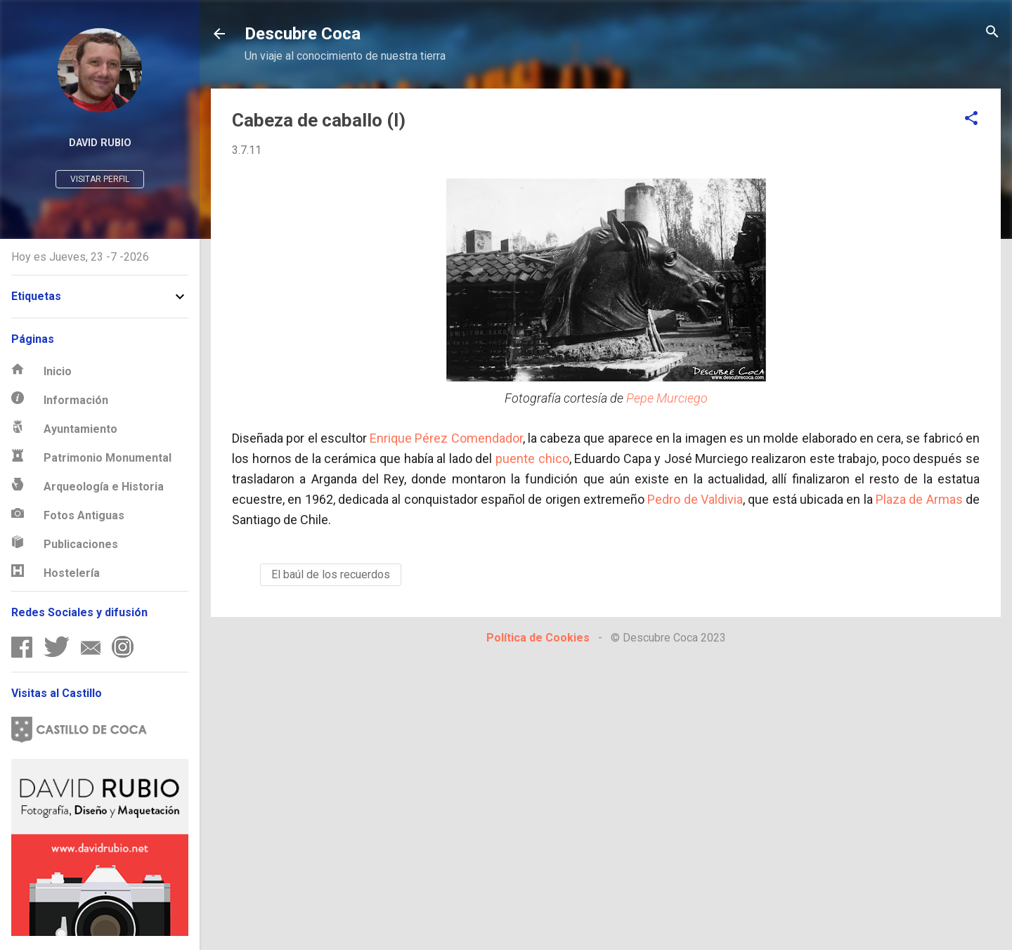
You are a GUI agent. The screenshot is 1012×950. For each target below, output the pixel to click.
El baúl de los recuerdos (330, 574)
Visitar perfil (99, 179)
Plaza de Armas (919, 499)
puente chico (532, 458)
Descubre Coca (303, 34)
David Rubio (100, 143)
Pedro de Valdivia (695, 499)
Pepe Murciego (667, 398)
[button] (971, 119)
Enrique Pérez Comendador (446, 438)
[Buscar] (992, 32)
